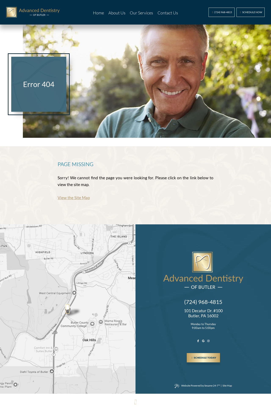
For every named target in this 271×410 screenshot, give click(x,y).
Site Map (227, 385)
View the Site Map (74, 197)
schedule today (205, 356)
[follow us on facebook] (198, 341)
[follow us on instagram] (208, 341)
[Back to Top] (135, 402)
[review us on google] (203, 341)
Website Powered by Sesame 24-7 (197, 386)
